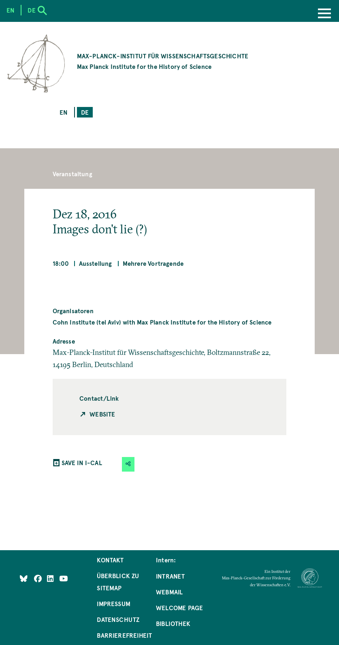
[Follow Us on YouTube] (63, 578)
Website (102, 414)
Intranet (170, 576)
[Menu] (324, 14)
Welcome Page (179, 607)
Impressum (113, 603)
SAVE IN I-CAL (82, 462)
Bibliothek (173, 623)
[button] (128, 464)
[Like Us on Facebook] (38, 578)
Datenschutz (118, 619)
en (64, 112)
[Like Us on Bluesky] (24, 578)
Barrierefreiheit (124, 635)
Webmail (169, 591)
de (85, 112)
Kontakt (110, 559)
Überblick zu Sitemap (118, 581)
